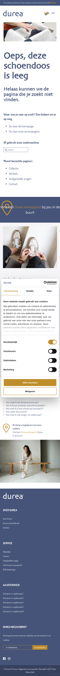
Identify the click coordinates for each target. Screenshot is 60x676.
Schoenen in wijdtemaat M (13, 611)
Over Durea (7, 518)
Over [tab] (49, 291)
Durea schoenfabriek (11, 523)
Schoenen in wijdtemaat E (13, 593)
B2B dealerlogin (9, 569)
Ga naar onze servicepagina (24, 131)
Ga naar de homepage (21, 126)
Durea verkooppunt (28, 207)
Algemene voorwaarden (28, 669)
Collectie (13, 168)
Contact (13, 184)
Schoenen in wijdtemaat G (13, 598)
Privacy (14, 669)
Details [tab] (30, 291)
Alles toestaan (30, 382)
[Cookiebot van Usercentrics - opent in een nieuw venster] (44, 283)
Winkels (13, 173)
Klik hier (53, 3)
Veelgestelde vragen (20, 179)
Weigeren (30, 391)
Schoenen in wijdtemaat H (13, 602)
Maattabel (7, 551)
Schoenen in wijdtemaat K (13, 607)
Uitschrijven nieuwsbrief (12, 565)
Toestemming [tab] (11, 291)
